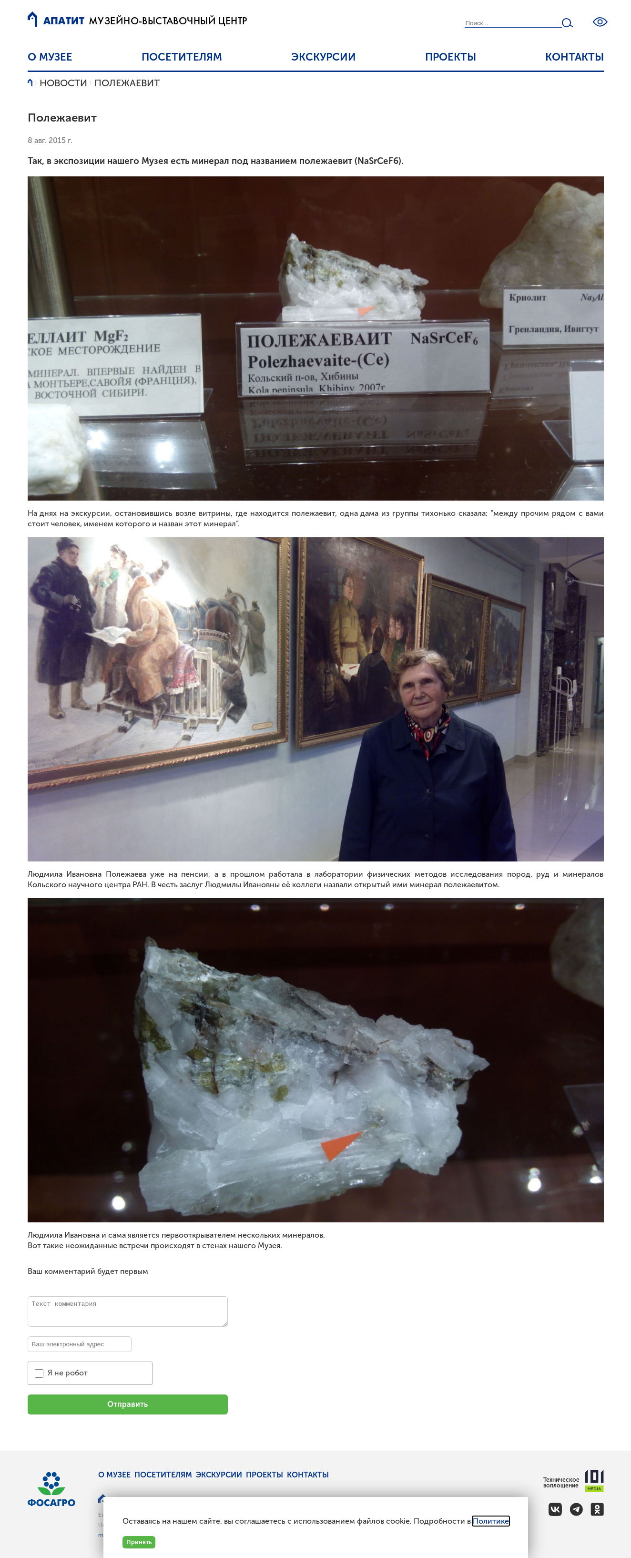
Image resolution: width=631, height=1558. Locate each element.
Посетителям (182, 57)
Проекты (450, 57)
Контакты (574, 57)
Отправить (127, 1404)
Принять (139, 1542)
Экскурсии (323, 57)
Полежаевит (127, 83)
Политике (491, 1521)
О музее (50, 57)
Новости (63, 83)
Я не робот (68, 1372)
